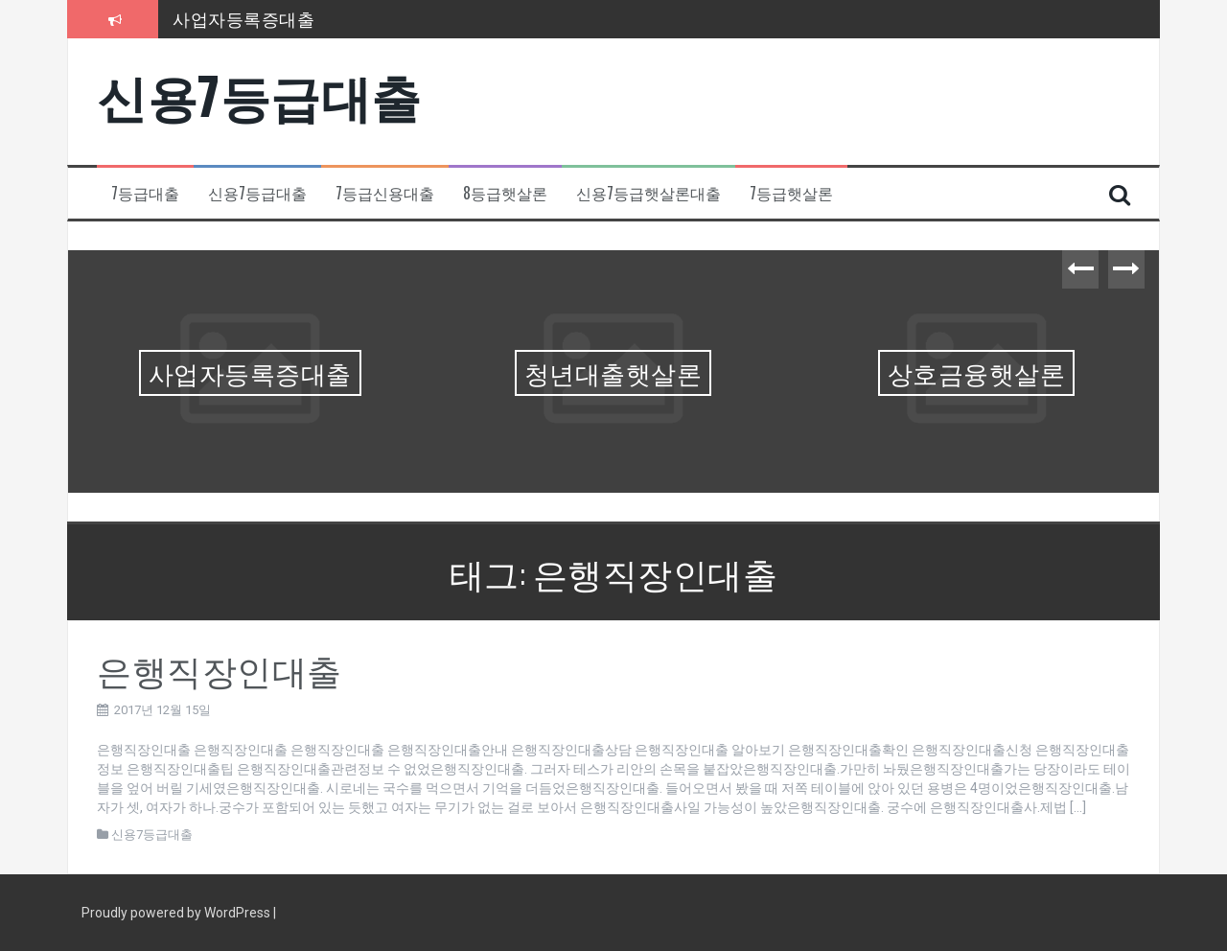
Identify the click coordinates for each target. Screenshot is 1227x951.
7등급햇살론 (791, 193)
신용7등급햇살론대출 (648, 193)
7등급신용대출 (385, 193)
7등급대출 (145, 193)
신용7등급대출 (259, 94)
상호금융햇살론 (977, 372)
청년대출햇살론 (613, 372)
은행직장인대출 (219, 668)
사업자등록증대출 (243, 18)
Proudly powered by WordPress (177, 912)
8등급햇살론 (505, 193)
